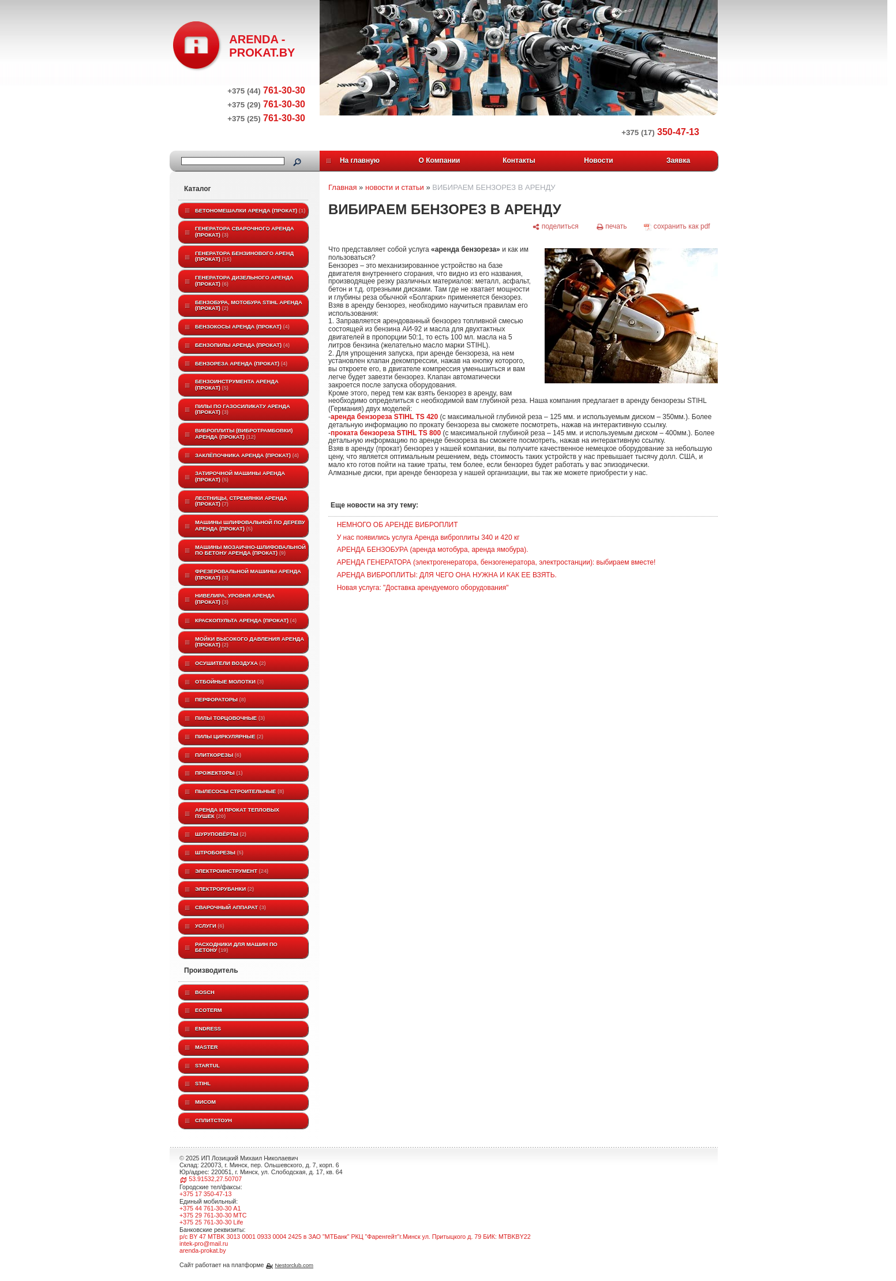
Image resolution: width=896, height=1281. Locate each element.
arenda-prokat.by (202, 1250)
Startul (207, 1066)
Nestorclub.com (294, 1265)
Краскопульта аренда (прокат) (246, 620)
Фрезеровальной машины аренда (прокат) (248, 575)
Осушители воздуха (230, 663)
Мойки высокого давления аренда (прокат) (249, 642)
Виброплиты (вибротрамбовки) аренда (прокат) (244, 434)
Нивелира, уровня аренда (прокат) (235, 599)
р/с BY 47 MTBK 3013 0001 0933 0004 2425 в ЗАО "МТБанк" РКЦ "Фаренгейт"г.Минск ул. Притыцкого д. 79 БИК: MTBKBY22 (355, 1236)
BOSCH (205, 992)
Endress (208, 1029)
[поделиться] (555, 227)
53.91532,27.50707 (215, 1178)
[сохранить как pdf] (677, 227)
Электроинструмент (231, 871)
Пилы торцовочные (230, 718)
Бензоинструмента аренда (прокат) (237, 385)
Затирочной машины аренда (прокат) (240, 476)
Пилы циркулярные (229, 737)
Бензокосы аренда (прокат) (242, 327)
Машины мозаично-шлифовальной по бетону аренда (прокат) (250, 550)
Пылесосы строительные (239, 791)
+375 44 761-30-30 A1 (210, 1208)
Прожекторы (219, 773)
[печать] (611, 227)
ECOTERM (208, 1010)
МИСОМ (205, 1102)
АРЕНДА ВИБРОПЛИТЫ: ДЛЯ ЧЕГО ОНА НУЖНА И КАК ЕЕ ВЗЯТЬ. (447, 575)
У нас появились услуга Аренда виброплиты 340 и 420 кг (428, 537)
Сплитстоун (213, 1120)
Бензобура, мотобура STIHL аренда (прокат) (248, 306)
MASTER (206, 1047)
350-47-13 (660, 132)
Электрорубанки (224, 889)
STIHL (203, 1083)
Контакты (519, 160)
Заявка (678, 160)
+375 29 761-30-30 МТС (212, 1215)
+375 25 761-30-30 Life (211, 1222)
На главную (360, 160)
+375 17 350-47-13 (205, 1193)
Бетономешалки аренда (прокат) (250, 211)
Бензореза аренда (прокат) (241, 364)
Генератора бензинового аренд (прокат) (244, 257)
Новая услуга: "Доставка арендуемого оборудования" (423, 588)
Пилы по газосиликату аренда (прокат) (242, 410)
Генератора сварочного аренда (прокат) (244, 232)
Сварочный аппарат (230, 907)
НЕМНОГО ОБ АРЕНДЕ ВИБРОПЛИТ (397, 525)
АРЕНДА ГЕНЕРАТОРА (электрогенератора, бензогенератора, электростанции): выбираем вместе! (496, 562)
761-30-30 (266, 90)
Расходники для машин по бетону (236, 948)
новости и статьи (394, 187)
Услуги (209, 926)
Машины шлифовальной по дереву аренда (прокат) (250, 526)
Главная (342, 187)
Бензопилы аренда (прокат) (242, 345)
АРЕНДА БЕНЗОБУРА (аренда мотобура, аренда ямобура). (432, 550)
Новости (598, 160)
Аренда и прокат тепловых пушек (237, 813)
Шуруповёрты (220, 834)
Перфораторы (220, 700)
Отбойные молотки (229, 682)
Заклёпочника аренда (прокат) (247, 455)
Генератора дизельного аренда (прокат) (244, 281)
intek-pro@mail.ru (203, 1243)
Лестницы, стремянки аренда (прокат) (241, 501)
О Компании (439, 160)
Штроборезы (219, 853)
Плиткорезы (218, 755)
